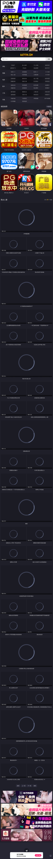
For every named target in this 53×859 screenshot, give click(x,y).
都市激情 (13, 92)
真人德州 (24, 65)
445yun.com (26, 55)
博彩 (3, 66)
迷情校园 (13, 94)
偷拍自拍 (24, 78)
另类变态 (47, 81)
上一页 (23, 786)
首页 (18, 786)
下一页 (29, 786)
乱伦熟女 (36, 81)
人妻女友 (36, 92)
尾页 (35, 786)
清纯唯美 (24, 88)
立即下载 (38, 855)
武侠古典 (47, 92)
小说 (3, 93)
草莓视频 (36, 98)
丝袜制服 (24, 74)
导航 (3, 100)
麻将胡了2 (13, 68)
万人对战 (36, 65)
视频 (3, 73)
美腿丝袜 (13, 88)
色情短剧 (24, 101)
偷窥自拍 (13, 85)
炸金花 (24, 68)
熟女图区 (36, 88)
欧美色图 (36, 85)
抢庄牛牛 (47, 68)
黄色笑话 (36, 94)
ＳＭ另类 (47, 74)
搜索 (49, 59)
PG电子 (13, 65)
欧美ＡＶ (36, 72)
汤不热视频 (47, 98)
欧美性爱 (47, 78)
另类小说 (24, 94)
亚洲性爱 (13, 78)
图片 (3, 86)
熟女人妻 (13, 74)
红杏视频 (13, 101)
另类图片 (47, 88)
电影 (3, 80)
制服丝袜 (13, 81)
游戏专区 (47, 65)
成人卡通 (36, 78)
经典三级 (24, 81)
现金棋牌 (36, 68)
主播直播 (36, 74)
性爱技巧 (47, 94)
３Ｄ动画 (47, 72)
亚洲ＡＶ (13, 72)
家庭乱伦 (24, 92)
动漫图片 (47, 85)
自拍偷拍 (24, 72)
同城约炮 (13, 98)
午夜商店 (24, 98)
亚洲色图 (24, 85)
